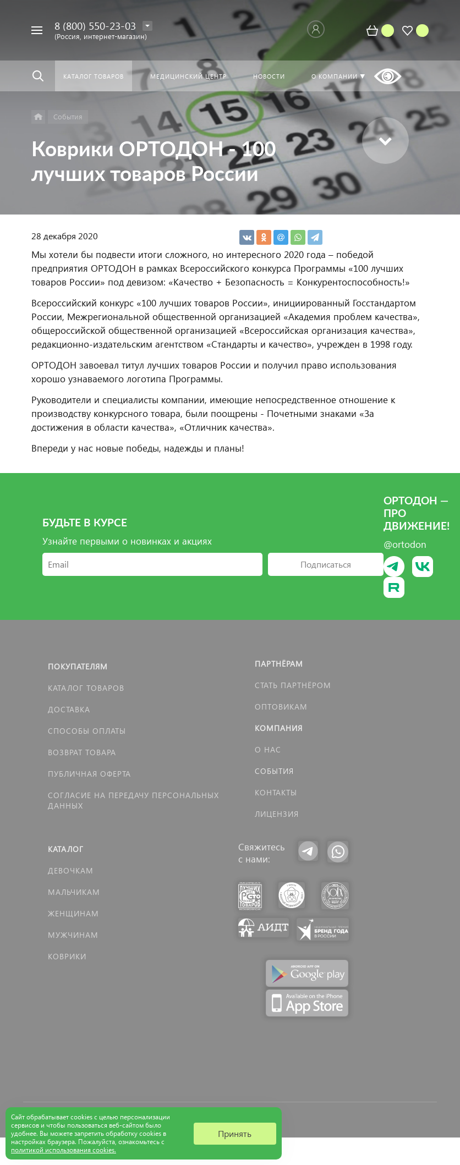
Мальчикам (74, 892)
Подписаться (325, 564)
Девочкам (71, 870)
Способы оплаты (87, 731)
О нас (268, 749)
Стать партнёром (293, 685)
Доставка (69, 709)
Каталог (66, 849)
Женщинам (73, 913)
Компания (279, 728)
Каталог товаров (86, 688)
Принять (234, 1133)
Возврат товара (82, 752)
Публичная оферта (89, 773)
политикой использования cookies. (63, 1150)
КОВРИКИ (67, 956)
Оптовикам (281, 706)
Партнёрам (279, 663)
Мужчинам (73, 935)
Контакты (276, 792)
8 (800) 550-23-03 (95, 25)
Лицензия (277, 814)
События (274, 771)
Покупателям (78, 666)
